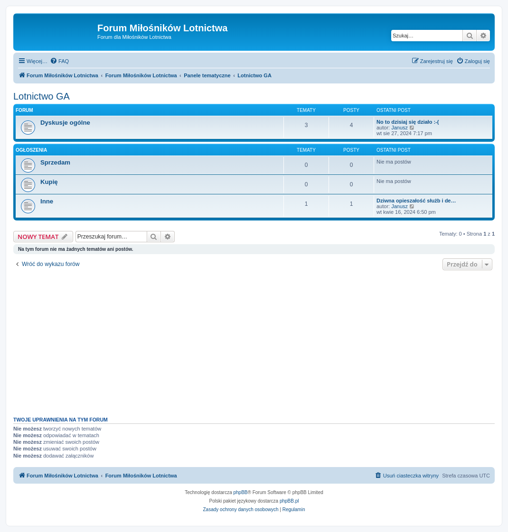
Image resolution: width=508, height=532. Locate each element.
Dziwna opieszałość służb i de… (416, 200)
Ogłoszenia (31, 150)
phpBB (241, 492)
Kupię (49, 181)
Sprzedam (55, 162)
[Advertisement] (254, 341)
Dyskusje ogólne (65, 122)
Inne (46, 201)
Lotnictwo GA (41, 96)
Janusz (399, 127)
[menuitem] (59, 61)
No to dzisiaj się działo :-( (407, 122)
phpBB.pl (289, 501)
